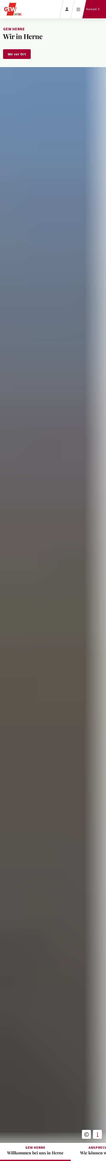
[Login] (67, 9)
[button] (86, 1134)
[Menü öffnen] (78, 9)
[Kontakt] (93, 9)
